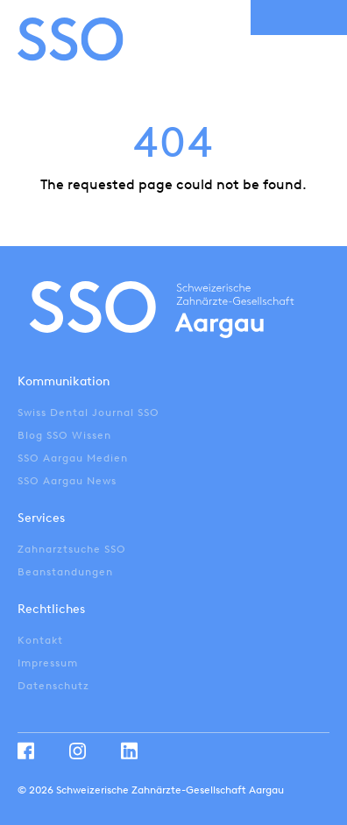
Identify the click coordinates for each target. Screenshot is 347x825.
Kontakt (40, 640)
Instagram (77, 751)
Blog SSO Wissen (64, 435)
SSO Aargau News (67, 481)
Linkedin (129, 750)
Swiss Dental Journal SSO (88, 412)
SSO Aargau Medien (73, 458)
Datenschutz (53, 686)
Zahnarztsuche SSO (72, 549)
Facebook (26, 750)
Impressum (48, 663)
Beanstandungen (65, 572)
